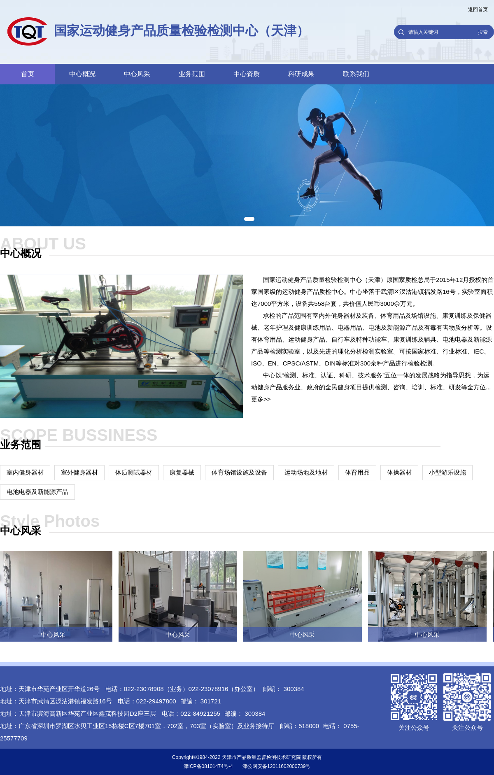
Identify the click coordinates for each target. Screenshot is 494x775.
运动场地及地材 (306, 472)
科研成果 (301, 73)
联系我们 (356, 73)
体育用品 (357, 472)
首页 (27, 73)
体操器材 (399, 472)
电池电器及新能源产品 (37, 491)
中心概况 (82, 73)
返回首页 (478, 9)
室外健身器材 (79, 472)
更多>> (261, 399)
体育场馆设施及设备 (239, 472)
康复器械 (182, 472)
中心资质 (246, 73)
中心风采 (137, 73)
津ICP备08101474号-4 (208, 766)
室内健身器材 (25, 472)
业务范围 (192, 73)
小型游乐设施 (447, 472)
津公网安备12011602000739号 (276, 766)
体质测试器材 (133, 472)
